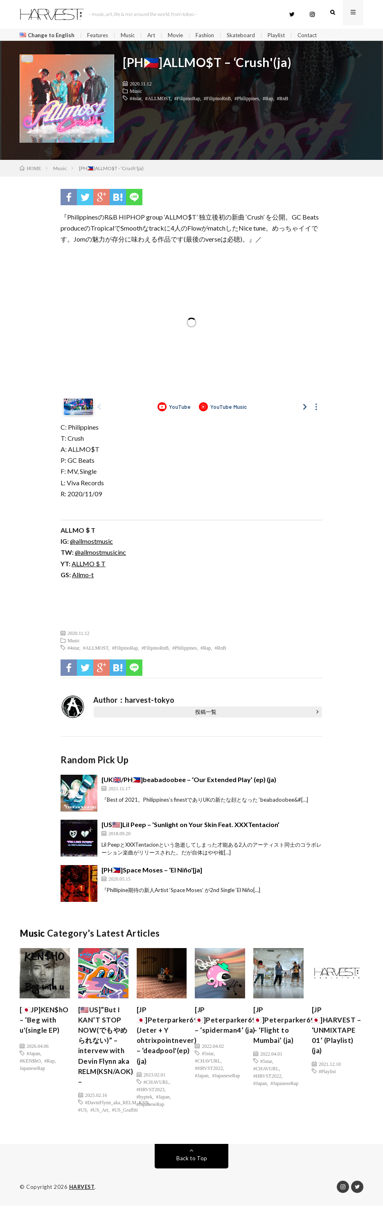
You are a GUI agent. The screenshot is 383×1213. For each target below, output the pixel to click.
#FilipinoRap (187, 100)
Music (132, 35)
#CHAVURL (156, 1087)
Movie (181, 35)
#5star (208, 1065)
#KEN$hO (30, 1073)
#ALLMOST (158, 100)
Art (157, 35)
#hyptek (145, 1102)
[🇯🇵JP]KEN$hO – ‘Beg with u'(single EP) (43, 1028)
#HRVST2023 (150, 1095)
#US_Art (99, 1117)
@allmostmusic (91, 543)
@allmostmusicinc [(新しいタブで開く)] (100, 554)
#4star (136, 100)
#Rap (268, 100)
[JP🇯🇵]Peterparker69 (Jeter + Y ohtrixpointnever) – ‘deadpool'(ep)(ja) (168, 1039)
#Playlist (327, 1087)
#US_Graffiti (124, 1117)
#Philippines (246, 100)
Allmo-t (83, 577)
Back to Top (191, 1165)
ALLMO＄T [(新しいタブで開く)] (89, 565)
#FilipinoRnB (217, 100)
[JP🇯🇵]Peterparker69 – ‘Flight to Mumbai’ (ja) (285, 1028)
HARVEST (82, 1194)
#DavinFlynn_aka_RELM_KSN (117, 1110)
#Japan (33, 1065)
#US (82, 1117)
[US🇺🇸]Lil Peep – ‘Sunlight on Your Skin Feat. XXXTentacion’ (190, 826)
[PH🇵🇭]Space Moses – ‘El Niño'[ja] (151, 872)
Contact (318, 35)
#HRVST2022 (209, 1080)
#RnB (282, 100)
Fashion (212, 35)
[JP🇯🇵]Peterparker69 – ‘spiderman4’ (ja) (226, 1028)
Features (100, 35)
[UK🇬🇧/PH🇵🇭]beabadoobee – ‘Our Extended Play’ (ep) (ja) (188, 781)
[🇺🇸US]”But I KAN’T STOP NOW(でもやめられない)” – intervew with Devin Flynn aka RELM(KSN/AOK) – (108, 1050)
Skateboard (249, 35)
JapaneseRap (32, 1080)
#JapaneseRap (150, 1110)
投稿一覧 (205, 714)
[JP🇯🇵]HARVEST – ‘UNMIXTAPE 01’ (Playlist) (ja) (335, 1039)
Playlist (286, 35)
